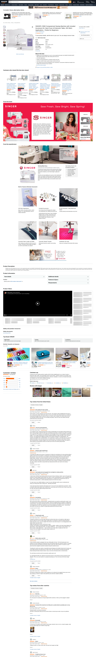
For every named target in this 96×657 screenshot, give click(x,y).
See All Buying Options (85, 35)
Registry (56, 4)
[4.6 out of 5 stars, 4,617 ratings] (10, 89)
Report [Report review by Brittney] (39, 445)
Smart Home (61, 4)
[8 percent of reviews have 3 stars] (11, 382)
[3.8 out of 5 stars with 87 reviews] (52, 15)
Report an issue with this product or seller (44, 67)
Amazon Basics (14, 4)
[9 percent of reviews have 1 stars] (11, 387)
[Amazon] (4, 1)
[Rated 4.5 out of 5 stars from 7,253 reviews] (21, 365)
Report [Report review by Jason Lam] (39, 492)
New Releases (51, 4)
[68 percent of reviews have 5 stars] (11, 378)
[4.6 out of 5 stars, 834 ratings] (54, 87)
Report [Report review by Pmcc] (39, 422)
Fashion (70, 4)
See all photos (89, 385)
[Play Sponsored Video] (18, 354)
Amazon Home (76, 4)
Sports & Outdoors (89, 4)
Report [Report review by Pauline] (39, 532)
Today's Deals (30, 4)
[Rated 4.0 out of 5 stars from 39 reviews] (46, 365)
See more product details (41, 65)
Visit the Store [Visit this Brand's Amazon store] (83, 139)
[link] (22, 17)
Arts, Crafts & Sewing (6, 22)
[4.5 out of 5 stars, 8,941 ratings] (32, 89)
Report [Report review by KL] (39, 510)
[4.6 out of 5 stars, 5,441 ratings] (21, 87)
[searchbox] (40, 2)
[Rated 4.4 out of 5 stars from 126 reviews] (70, 364)
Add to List (82, 38)
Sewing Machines (17, 22)
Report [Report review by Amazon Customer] (39, 466)
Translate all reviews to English (36, 404)
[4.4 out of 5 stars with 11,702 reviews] (22, 16)
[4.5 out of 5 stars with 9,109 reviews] (83, 16)
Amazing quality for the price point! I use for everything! (18, 293)
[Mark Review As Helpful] (33, 422)
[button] (2, 5)
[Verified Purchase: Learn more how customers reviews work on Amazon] (44, 412)
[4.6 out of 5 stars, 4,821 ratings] (65, 90)
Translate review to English (35, 577)
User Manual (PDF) (7, 333)
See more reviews (33, 581)
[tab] (33, 383)
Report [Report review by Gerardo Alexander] (31, 613)
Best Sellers (21, 4)
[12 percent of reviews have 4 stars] (11, 380)
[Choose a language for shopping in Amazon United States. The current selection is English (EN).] (74, 1)
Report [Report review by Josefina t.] (31, 647)
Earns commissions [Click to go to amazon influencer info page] (16, 292)
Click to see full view (20, 54)
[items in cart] (92, 1)
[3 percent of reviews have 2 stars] (11, 384)
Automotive (82, 4)
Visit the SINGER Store (39, 31)
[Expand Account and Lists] (84, 2)
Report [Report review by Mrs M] (39, 563)
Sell (41, 4)
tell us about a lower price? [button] (17, 281)
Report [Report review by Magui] (31, 634)
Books (26, 4)
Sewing (12, 22)
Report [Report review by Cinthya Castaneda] (39, 575)
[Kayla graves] (10, 292)
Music (66, 4)
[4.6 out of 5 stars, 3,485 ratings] (43, 89)
